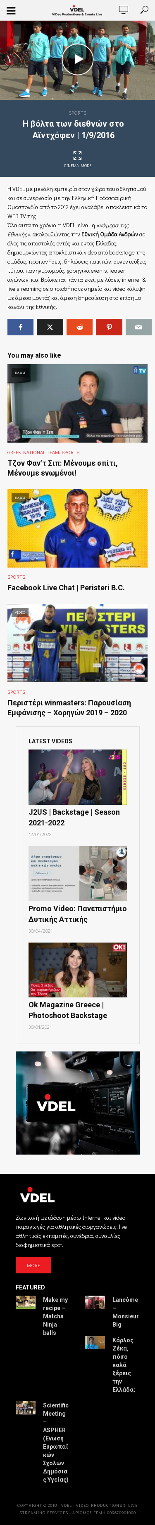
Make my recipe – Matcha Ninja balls (55, 1316)
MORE (33, 1265)
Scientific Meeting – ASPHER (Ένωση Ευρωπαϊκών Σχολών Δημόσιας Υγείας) (56, 1442)
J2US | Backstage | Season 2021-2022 (74, 817)
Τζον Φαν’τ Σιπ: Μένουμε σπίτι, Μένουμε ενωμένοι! (62, 468)
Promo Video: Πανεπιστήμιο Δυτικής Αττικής (78, 914)
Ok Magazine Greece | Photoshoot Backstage (68, 1010)
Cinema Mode (78, 159)
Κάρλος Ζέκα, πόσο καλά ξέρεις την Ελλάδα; (123, 1365)
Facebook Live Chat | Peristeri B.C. (66, 587)
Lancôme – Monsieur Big (125, 1312)
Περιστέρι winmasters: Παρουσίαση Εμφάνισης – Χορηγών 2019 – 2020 (69, 707)
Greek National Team (33, 452)
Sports (77, 112)
